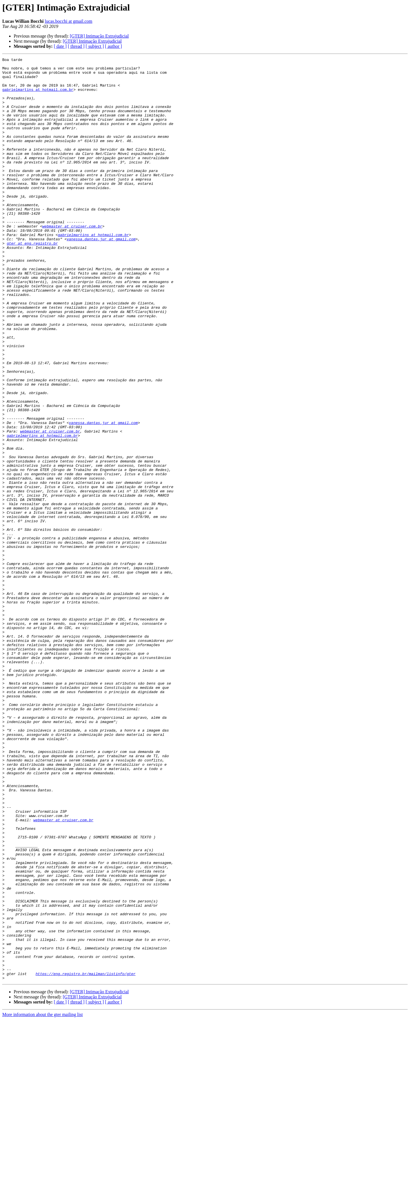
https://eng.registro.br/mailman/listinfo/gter (86, 1157)
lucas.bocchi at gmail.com (68, 21)
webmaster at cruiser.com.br (72, 260)
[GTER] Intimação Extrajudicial (99, 36)
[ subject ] (95, 46)
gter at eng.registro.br (32, 280)
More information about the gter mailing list (42, 1199)
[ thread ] (76, 46)
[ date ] (60, 46)
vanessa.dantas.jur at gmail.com (101, 275)
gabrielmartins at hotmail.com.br (37, 96)
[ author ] (113, 46)
